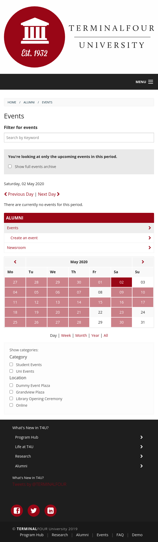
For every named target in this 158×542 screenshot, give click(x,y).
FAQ (120, 534)
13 (58, 302)
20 (58, 312)
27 (15, 282)
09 (122, 292)
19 (36, 312)
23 (122, 312)
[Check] (11, 364)
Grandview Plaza (30, 392)
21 (79, 312)
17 (143, 302)
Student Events (29, 364)
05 (36, 292)
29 (58, 282)
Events (12, 227)
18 (15, 312)
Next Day (49, 194)
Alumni (14, 218)
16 (122, 302)
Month (81, 335)
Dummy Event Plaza (33, 385)
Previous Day (19, 194)
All (106, 335)
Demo (137, 534)
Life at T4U (24, 446)
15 (100, 302)
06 (58, 292)
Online (21, 405)
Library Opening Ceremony (39, 398)
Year (95, 335)
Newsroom (16, 247)
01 (100, 282)
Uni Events (25, 371)
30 (79, 282)
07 (79, 292)
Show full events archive (35, 166)
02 (122, 282)
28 (36, 282)
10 (143, 292)
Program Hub (26, 437)
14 (79, 302)
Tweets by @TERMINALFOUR (39, 484)
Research (23, 456)
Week (66, 335)
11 (15, 302)
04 (15, 292)
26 (36, 322)
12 (36, 302)
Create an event (24, 237)
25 (15, 322)
